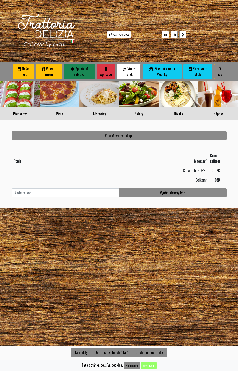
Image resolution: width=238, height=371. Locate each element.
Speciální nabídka (79, 71)
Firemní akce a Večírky (162, 71)
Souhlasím (132, 365)
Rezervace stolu (198, 71)
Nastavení (148, 365)
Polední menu (49, 71)
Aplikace (106, 72)
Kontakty (81, 352)
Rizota (178, 114)
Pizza (59, 114)
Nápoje (218, 114)
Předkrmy (20, 114)
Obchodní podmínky (149, 352)
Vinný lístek (129, 71)
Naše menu (23, 71)
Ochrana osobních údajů (111, 352)
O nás (219, 71)
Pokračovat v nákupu (119, 135)
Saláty (138, 114)
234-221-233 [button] (119, 34)
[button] (165, 34)
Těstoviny (99, 114)
